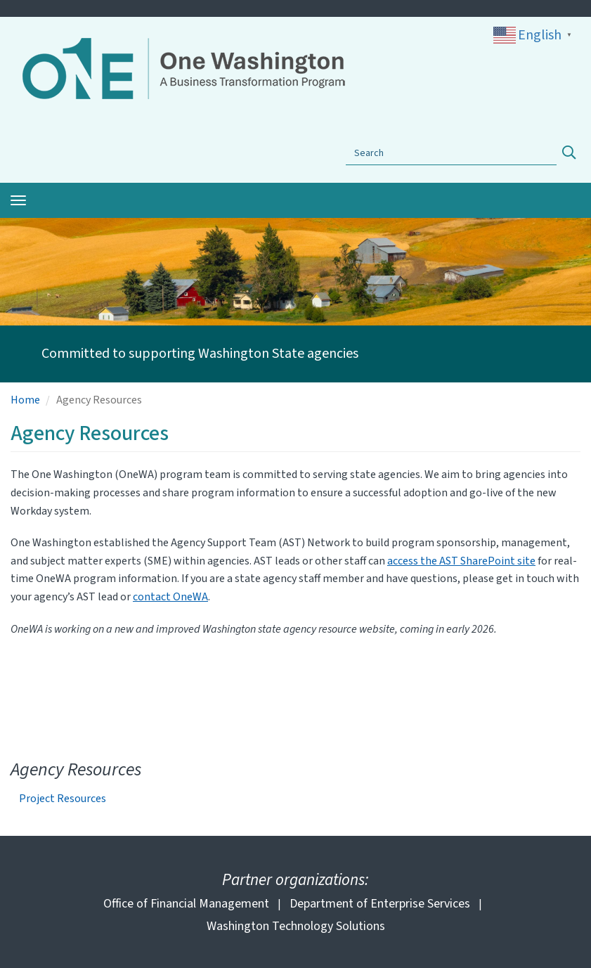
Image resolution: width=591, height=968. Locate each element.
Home (25, 400)
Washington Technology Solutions (296, 926)
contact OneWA (170, 597)
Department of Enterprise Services (380, 903)
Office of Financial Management (186, 903)
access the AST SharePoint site (461, 561)
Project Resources (62, 799)
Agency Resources (76, 769)
